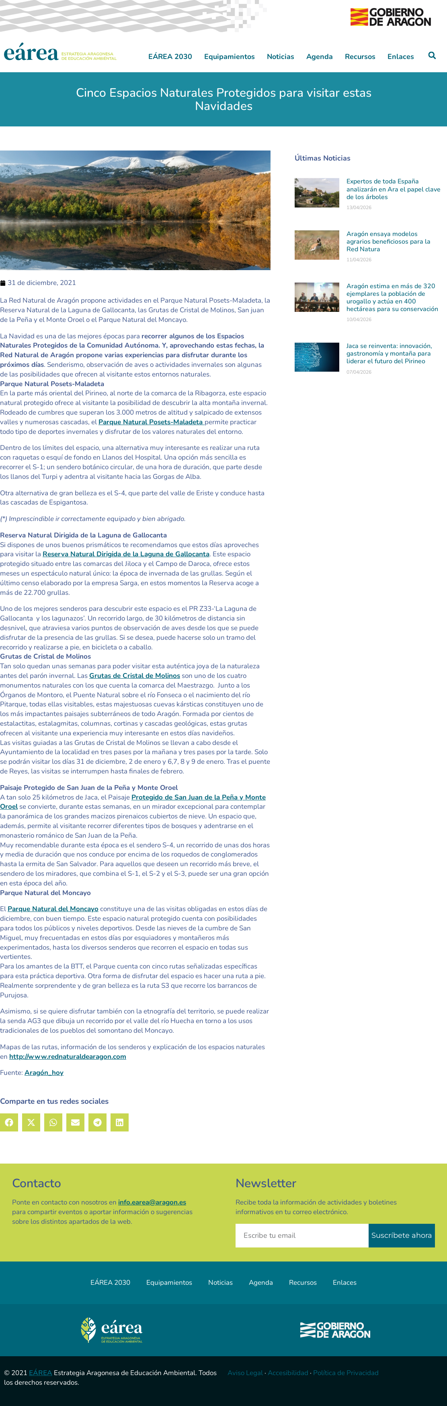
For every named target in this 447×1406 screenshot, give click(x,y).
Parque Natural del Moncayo (53, 909)
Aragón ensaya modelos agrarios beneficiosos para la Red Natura (389, 242)
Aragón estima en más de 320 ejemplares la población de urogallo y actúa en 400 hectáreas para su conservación (392, 298)
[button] (432, 56)
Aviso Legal (245, 1373)
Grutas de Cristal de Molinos (134, 675)
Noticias (280, 57)
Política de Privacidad (346, 1373)
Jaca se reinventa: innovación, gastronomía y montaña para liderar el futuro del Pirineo (389, 354)
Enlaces (401, 57)
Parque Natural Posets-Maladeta (151, 422)
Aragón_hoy (44, 1072)
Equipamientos (229, 57)
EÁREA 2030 (170, 57)
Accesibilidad (288, 1373)
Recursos (360, 57)
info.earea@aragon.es (152, 1202)
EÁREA (40, 1373)
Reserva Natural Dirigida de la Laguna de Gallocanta (126, 554)
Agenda (319, 57)
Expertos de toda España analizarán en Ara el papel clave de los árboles (394, 189)
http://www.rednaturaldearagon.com (67, 1056)
